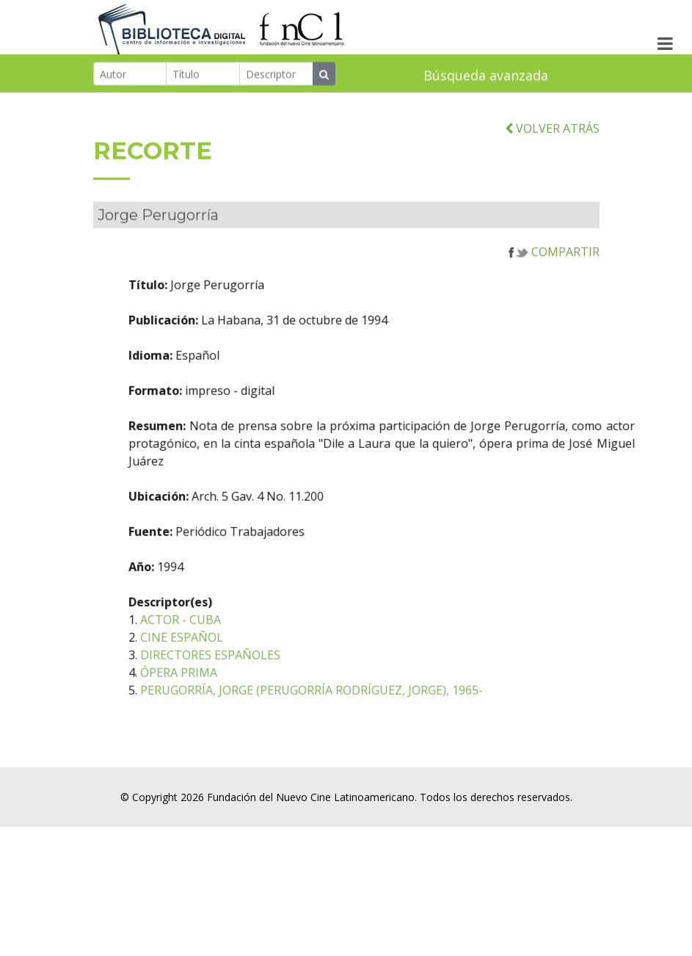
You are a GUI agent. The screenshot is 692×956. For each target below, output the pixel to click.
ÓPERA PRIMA (216, 689)
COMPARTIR (554, 269)
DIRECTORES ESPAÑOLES (248, 672)
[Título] (203, 75)
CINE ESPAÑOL (219, 654)
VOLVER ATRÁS (552, 145)
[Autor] (130, 75)
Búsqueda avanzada (485, 76)
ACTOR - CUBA (218, 637)
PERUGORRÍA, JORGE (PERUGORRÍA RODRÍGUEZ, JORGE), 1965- (349, 707)
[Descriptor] (276, 75)
